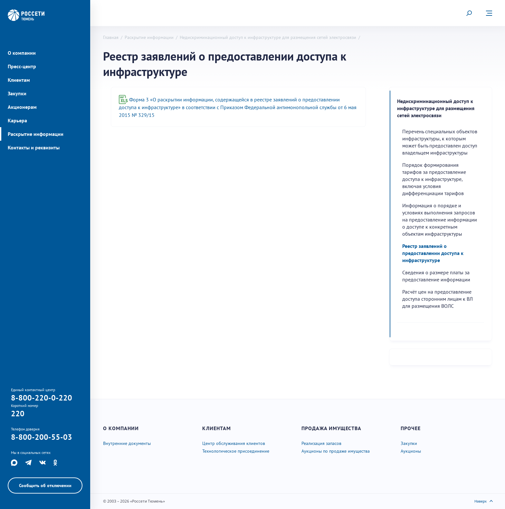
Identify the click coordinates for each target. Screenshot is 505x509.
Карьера (17, 120)
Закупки (17, 93)
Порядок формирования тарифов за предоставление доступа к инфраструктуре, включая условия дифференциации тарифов (434, 179)
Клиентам (19, 80)
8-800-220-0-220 (41, 398)
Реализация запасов (321, 443)
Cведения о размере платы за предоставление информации (436, 276)
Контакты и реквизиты (34, 147)
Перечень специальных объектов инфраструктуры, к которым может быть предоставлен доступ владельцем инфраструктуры (439, 142)
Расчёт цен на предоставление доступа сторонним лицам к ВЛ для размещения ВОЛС (437, 298)
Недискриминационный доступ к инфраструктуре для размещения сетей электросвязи (268, 37)
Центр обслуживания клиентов (233, 443)
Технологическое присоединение (235, 451)
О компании (22, 53)
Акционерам (22, 107)
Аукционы (411, 451)
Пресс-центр (22, 66)
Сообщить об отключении (45, 485)
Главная (111, 37)
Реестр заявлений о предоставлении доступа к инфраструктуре (432, 253)
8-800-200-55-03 (41, 437)
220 (17, 414)
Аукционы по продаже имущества (335, 451)
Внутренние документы (127, 443)
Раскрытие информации (35, 134)
